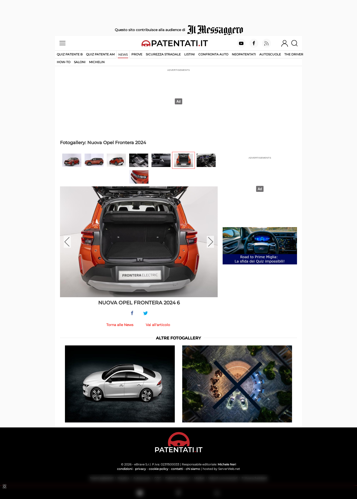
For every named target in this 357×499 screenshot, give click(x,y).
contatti (177, 469)
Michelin (97, 62)
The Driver (293, 54)
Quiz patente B (70, 54)
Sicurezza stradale (163, 54)
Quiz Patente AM (100, 54)
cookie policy (158, 469)
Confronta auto (213, 54)
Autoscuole (270, 54)
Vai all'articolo (158, 325)
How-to (63, 62)
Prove (136, 54)
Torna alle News (119, 325)
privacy (140, 469)
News (123, 54)
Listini (189, 54)
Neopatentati (244, 54)
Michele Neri (227, 464)
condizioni (124, 469)
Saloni (80, 62)
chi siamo (193, 469)
